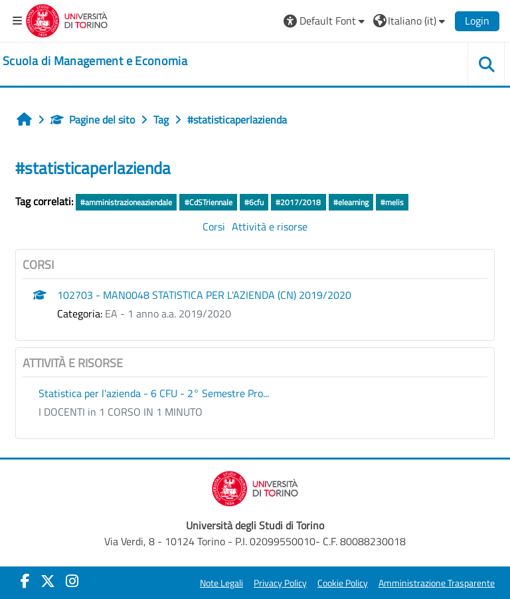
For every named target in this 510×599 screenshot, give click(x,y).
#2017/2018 (298, 202)
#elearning (351, 202)
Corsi (214, 226)
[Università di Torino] (66, 19)
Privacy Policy (280, 583)
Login (477, 21)
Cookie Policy (342, 583)
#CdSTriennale (208, 202)
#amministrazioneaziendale (126, 202)
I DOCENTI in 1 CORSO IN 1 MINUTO (121, 412)
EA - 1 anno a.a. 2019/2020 (168, 313)
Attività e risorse (269, 226)
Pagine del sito (92, 120)
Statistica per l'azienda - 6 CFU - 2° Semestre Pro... (154, 393)
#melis (392, 202)
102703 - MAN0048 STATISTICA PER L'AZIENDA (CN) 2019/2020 (204, 295)
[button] (326, 20)
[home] (95, 61)
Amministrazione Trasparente (437, 583)
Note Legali (221, 583)
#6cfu (254, 202)
